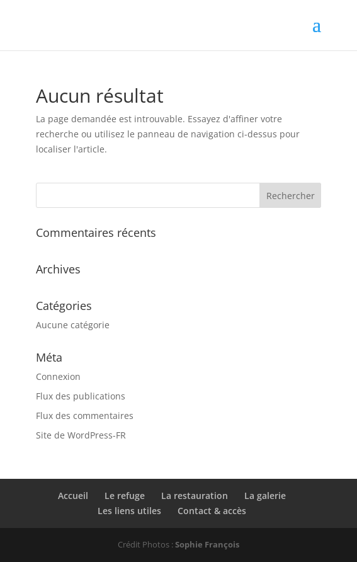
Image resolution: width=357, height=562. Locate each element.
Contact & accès (212, 511)
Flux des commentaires (84, 416)
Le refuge (125, 496)
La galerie (265, 496)
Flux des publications (80, 396)
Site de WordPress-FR (81, 435)
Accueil (73, 496)
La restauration (194, 496)
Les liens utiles (129, 511)
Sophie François (207, 544)
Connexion (58, 376)
